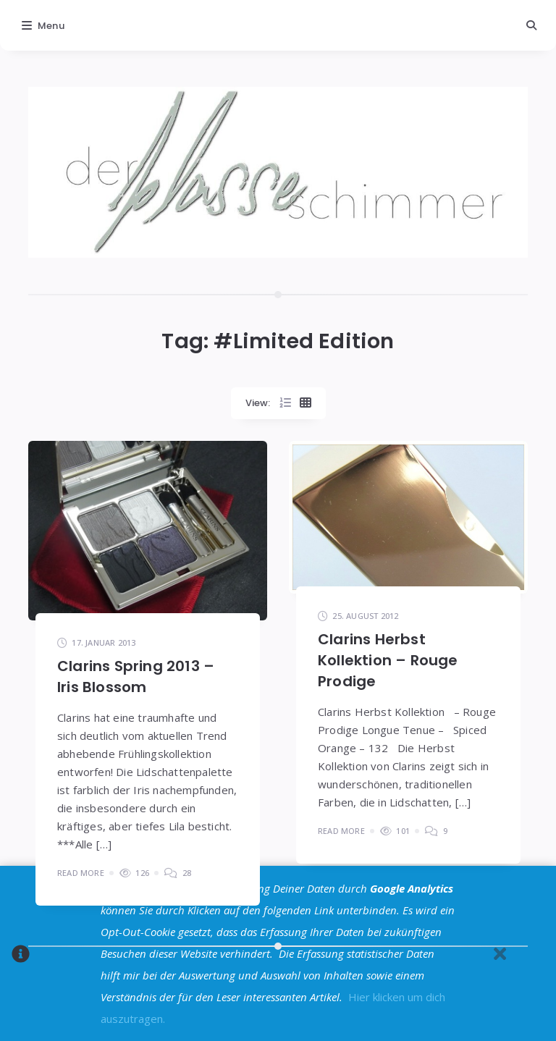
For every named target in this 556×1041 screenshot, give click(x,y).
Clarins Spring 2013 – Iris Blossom (135, 676)
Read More (80, 872)
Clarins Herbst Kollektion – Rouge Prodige (388, 660)
